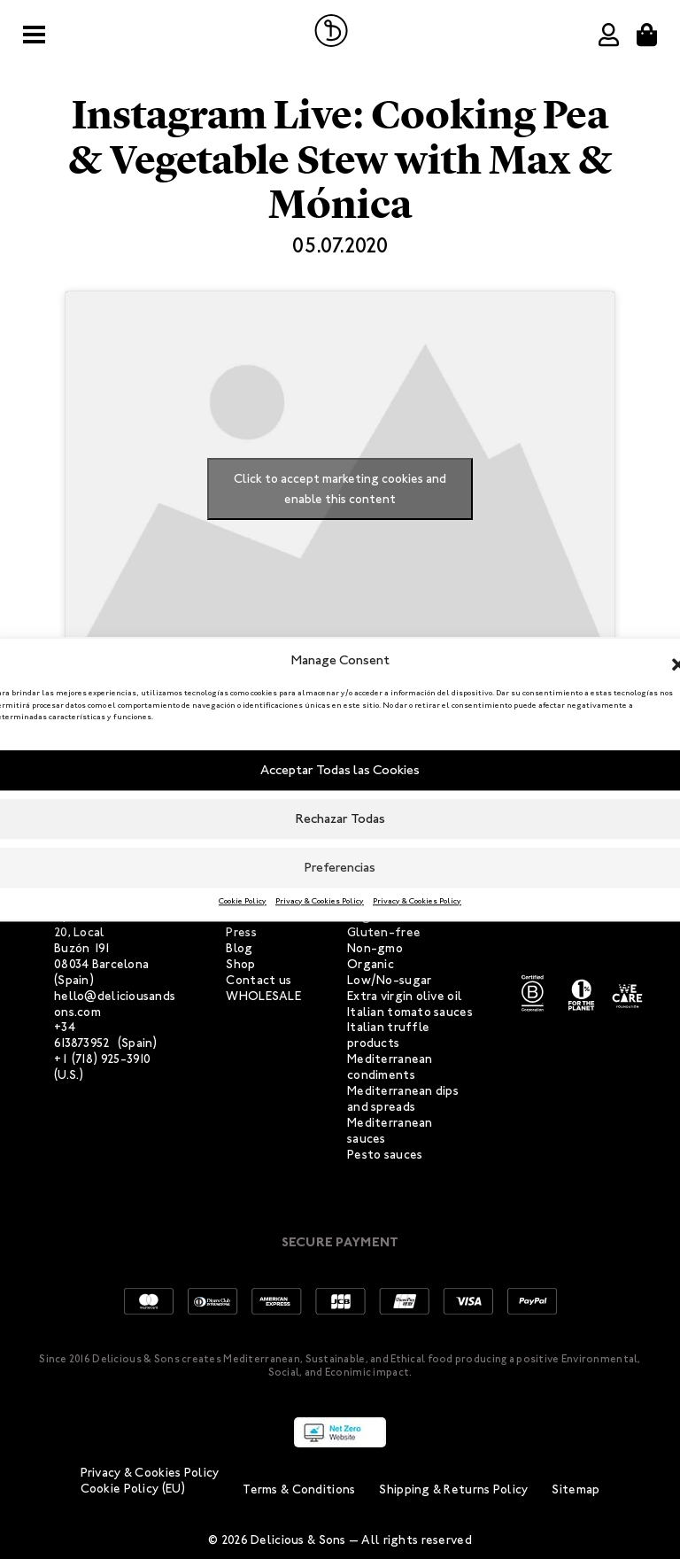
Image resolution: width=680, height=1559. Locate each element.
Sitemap (575, 1489)
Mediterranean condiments (390, 1066)
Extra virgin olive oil (404, 996)
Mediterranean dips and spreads (403, 1098)
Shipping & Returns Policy (453, 1489)
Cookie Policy (243, 900)
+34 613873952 (82, 1035)
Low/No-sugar (389, 980)
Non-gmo (375, 948)
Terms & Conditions (299, 1489)
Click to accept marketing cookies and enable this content (340, 489)
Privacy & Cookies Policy (319, 900)
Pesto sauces (384, 1154)
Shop (240, 964)
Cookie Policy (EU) (133, 1488)
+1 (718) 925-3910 (102, 1058)
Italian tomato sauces (410, 1012)
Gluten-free (384, 932)
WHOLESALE (263, 996)
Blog (239, 948)
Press (241, 932)
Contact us (258, 980)
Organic (370, 964)
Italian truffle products (388, 1035)
